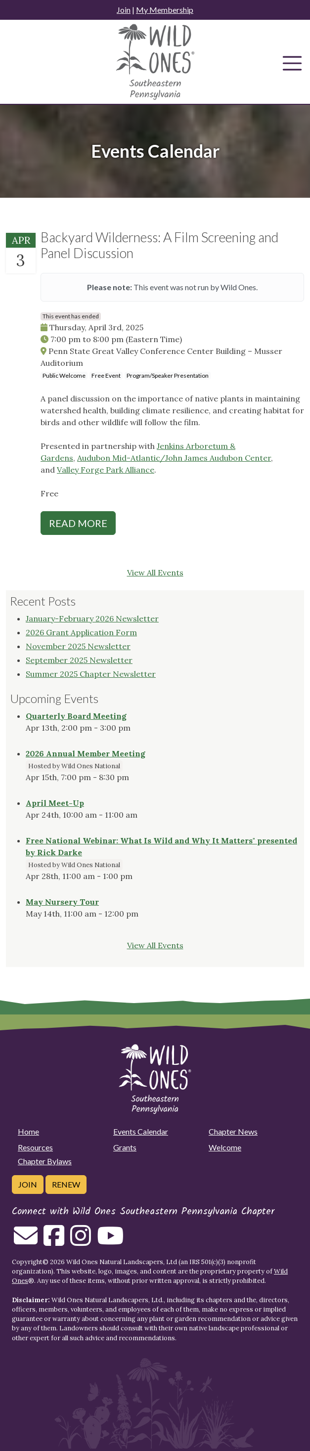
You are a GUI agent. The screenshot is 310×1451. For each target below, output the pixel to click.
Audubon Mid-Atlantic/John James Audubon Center (174, 458)
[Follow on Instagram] (80, 1241)
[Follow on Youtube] (110, 1241)
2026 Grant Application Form (81, 632)
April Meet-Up (55, 803)
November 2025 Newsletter (78, 646)
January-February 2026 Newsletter (92, 618)
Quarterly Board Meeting (76, 716)
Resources (35, 1147)
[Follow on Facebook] (54, 1241)
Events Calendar (140, 1131)
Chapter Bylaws (45, 1161)
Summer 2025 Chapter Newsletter (91, 674)
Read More (78, 523)
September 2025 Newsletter (79, 660)
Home (28, 1131)
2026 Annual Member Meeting (85, 753)
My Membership (164, 9)
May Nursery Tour (62, 902)
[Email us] (26, 1241)
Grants (124, 1147)
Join (124, 9)
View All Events (155, 572)
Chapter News (233, 1131)
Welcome (225, 1147)
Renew (66, 1184)
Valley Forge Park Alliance (105, 470)
